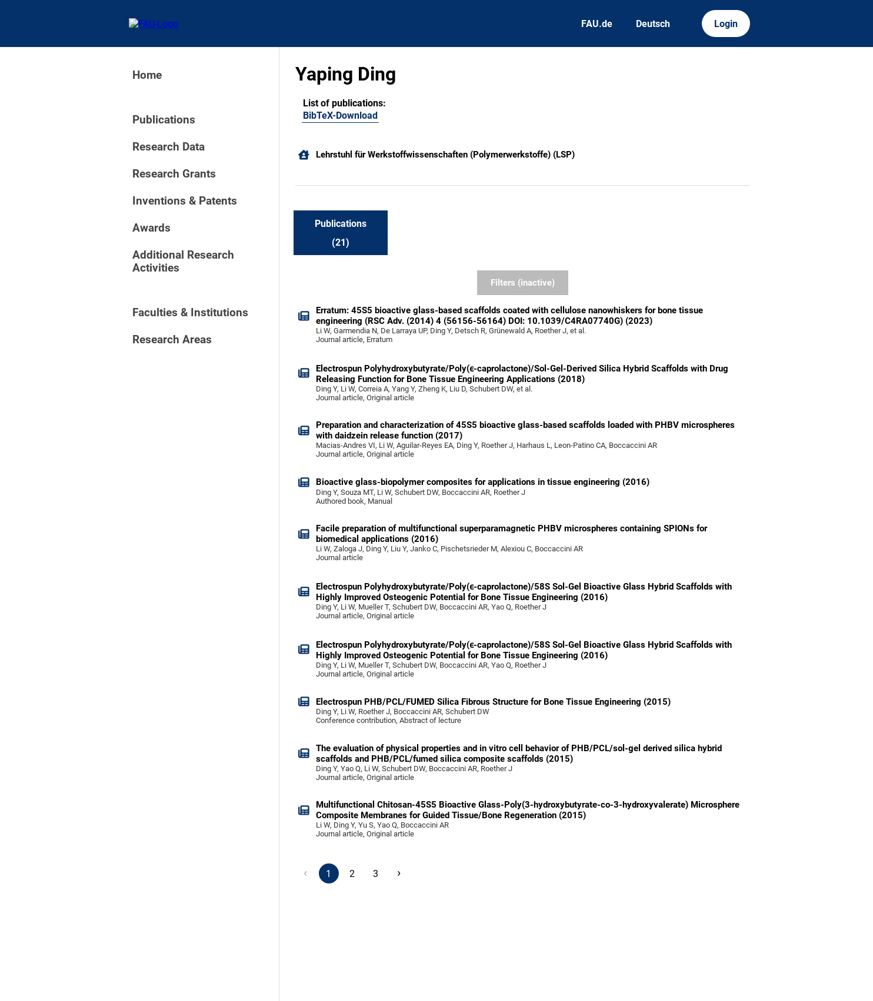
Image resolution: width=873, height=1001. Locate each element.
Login (726, 23)
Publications (163, 119)
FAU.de (596, 23)
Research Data (168, 146)
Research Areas (172, 339)
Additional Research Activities (183, 261)
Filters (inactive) (523, 282)
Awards (151, 228)
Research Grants (174, 174)
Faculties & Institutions (190, 312)
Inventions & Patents (184, 201)
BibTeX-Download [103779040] (340, 115)
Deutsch (653, 23)
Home (147, 75)
